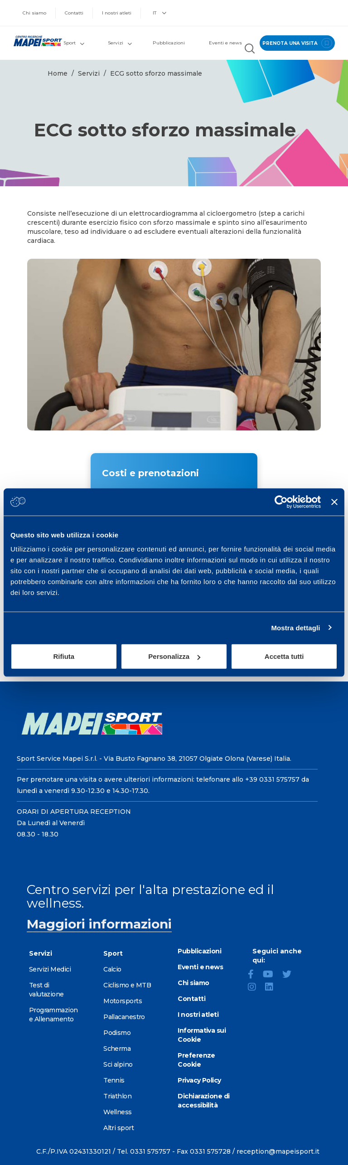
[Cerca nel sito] (250, 50)
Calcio (112, 969)
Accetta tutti (284, 656)
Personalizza (174, 656)
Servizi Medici (50, 969)
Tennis (114, 1080)
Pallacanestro (124, 1017)
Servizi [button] (120, 43)
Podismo (116, 1033)
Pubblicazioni (169, 43)
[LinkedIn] (272, 988)
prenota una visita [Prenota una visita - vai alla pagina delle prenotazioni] (297, 43)
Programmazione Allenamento (53, 1014)
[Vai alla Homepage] (34, 41)
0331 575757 (150, 1151)
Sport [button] (73, 43)
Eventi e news (225, 43)
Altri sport (118, 1128)
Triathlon (117, 1096)
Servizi (89, 73)
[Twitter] (290, 975)
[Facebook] (254, 975)
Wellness (117, 1112)
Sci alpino (117, 1064)
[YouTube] (271, 975)
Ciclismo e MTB (127, 985)
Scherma (116, 1048)
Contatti (74, 13)
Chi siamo (34, 13)
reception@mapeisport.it (278, 1151)
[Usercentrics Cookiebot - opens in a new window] (281, 501)
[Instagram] (255, 988)
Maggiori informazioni (99, 924)
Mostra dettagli (295, 627)
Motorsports (122, 1001)
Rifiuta (63, 656)
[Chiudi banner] (334, 501)
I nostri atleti (116, 13)
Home (58, 73)
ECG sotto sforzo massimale (156, 73)
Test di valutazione (46, 989)
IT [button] (159, 13)
